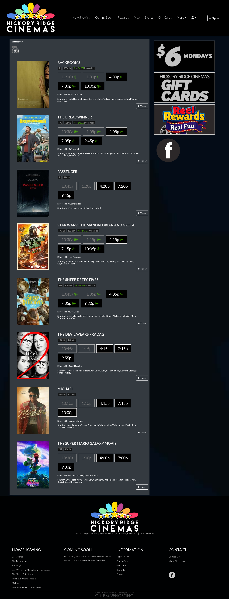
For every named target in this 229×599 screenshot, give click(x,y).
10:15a (67, 403)
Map (137, 17)
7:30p (68, 86)
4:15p (116, 239)
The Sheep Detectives (22, 574)
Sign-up (214, 18)
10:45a (67, 186)
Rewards (123, 17)
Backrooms (17, 556)
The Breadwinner (20, 561)
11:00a (69, 76)
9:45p (91, 140)
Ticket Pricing (122, 556)
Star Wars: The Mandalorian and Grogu (31, 569)
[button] (194, 17)
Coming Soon (103, 17)
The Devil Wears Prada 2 (24, 578)
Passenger (17, 565)
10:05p (92, 86)
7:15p (68, 248)
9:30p (91, 303)
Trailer (142, 106)
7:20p (123, 186)
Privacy (119, 574)
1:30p (93, 76)
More (180, 17)
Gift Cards (165, 17)
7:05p (68, 140)
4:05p (116, 131)
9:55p (66, 357)
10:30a (69, 131)
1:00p (86, 457)
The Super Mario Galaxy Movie (26, 587)
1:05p (93, 131)
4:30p (116, 76)
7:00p (123, 457)
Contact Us (174, 556)
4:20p (104, 186)
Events (149, 17)
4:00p (104, 457)
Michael (15, 583)
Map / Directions (177, 561)
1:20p (86, 186)
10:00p (67, 412)
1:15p (93, 239)
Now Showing (81, 17)
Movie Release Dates (92, 560)
